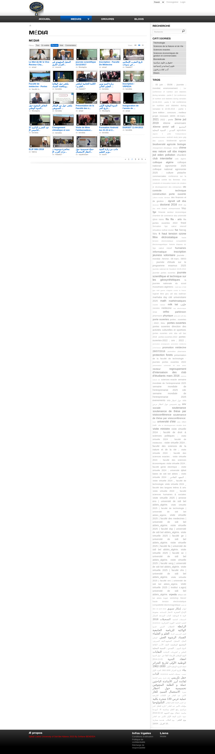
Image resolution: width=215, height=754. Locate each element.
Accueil (44, 19)
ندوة (184, 716)
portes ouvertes (176, 322)
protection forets (163, 354)
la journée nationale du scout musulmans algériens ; (169, 283)
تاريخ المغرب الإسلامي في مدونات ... (133, 63)
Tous (37, 45)
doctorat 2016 (168, 204)
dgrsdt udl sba (177, 201)
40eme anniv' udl (163, 126)
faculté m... (36, 89)
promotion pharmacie (177, 351)
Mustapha (83, 67)
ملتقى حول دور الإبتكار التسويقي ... (62, 106)
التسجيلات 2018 (162, 619)
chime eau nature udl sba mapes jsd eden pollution (169, 151)
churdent (181, 155)
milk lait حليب (177, 304)
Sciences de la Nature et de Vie (168, 46)
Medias (76, 19)
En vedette (45, 45)
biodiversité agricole (164, 144)
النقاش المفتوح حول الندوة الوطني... (38, 106)
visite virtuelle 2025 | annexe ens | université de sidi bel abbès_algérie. (169, 501)
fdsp (184, 208)
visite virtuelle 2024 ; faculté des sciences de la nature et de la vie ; (169, 446)
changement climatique (162, 148)
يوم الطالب (170, 720)
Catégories (162, 38)
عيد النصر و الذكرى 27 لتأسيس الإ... (39, 128)
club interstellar (162, 158)
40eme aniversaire (174, 123)
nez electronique (179, 308)
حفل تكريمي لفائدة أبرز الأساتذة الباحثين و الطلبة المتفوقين (169, 681)
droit (180, 205)
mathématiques (177, 300)
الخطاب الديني (167, 626)
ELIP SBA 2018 (36, 149)
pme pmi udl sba (180, 316)
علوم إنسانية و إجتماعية (164, 66)
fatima (34, 152)
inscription (180, 251)
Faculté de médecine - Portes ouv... (38, 86)
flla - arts (176, 219)
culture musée (158, 197)
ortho (166, 311)
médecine (166, 308)
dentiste (167, 197)
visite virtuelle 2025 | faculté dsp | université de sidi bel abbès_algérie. (169, 529)
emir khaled (162, 208)
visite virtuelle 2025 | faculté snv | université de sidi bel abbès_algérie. (169, 580)
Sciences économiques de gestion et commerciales (165, 54)
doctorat (156, 205)
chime (175, 148)
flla (167, 219)
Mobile (163, 736)
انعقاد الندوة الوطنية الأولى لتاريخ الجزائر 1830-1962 (169, 662)
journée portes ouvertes (164, 273)
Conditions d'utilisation (142, 736)
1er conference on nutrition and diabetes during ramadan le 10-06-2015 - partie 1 (169, 105)
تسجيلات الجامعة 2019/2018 (170, 674)
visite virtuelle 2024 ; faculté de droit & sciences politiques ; (169, 432)
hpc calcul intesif (162, 248)
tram (154, 422)
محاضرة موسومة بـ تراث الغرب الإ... (60, 150)
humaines (180, 248)
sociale (157, 407)
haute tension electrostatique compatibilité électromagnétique (169, 241)
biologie (181, 144)
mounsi (58, 67)
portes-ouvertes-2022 (167, 337)
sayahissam (83, 154)
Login (183, 2)
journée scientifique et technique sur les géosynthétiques (169, 276)
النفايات (157, 651)
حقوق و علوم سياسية (163, 62)
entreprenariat (174, 208)
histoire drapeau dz (177, 244)
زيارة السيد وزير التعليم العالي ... (106, 85)
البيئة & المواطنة (179, 616)
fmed (183, 223)
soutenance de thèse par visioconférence (169, 413)
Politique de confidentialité (138, 740)
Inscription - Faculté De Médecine (109, 63)
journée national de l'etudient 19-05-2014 (169, 269)
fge (154, 212)
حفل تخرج (166, 678)
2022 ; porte (166, 119)
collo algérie (180, 159)
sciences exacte (169, 379)
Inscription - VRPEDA (129, 85)
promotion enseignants (161, 344)
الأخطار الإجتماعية (166, 612)
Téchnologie (159, 43)
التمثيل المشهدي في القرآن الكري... (61, 63)
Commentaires (70, 45)
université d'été (166, 421)
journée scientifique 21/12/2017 (86, 63)
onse (155, 312)
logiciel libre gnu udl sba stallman (169, 294)
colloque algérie (163, 162)
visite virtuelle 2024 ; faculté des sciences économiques (169, 460)
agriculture (181, 130)
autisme (161, 141)
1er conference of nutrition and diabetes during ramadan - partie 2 (169, 91)
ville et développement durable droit (172, 425)
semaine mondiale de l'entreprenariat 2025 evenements (169, 397)
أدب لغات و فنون (160, 69)
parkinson (180, 311)
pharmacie (157, 316)
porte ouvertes (161, 319)
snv (184, 404)
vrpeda (173, 594)
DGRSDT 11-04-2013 (133, 127)
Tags (156, 79)
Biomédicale (159, 59)
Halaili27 (129, 67)
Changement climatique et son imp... (61, 130)
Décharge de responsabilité (138, 746)
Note (61, 45)
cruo (184, 180)
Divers (156, 73)
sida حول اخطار (174, 400)
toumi (104, 154)
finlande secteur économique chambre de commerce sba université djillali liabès (169, 216)
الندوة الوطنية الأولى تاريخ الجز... (108, 106)
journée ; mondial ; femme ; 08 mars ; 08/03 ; (169, 258)
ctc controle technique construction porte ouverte (169, 190)
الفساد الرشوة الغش (173, 637)
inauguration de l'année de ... (131, 106)
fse (176, 229)
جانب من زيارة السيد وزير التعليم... (108, 150)
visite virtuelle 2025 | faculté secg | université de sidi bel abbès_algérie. (169, 563)
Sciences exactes (161, 49)
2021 (156, 119)
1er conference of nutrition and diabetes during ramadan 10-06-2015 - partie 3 (169, 98)
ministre (156, 308)
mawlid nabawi (159, 305)
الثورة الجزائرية (167, 623)
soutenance (179, 407)
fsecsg (182, 230)
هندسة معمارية (158, 720)
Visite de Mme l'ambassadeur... (84, 128)
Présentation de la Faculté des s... (85, 106)
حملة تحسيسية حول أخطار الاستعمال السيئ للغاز (169, 688)
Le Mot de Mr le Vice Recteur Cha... (39, 63)
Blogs (139, 19)
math (163, 300)
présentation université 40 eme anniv (169, 365)
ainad (34, 67)
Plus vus (54, 45)
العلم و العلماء (161, 633)
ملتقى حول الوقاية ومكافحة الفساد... (60, 85)
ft (159, 233)
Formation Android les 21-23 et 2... (108, 128)
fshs (155, 233)
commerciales (159, 176)
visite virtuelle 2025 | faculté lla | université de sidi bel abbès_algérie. (169, 546)
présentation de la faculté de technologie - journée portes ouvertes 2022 (169, 358)
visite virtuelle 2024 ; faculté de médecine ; (169, 439)
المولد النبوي (181, 648)
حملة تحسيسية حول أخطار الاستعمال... (85, 150)
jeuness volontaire (164, 255)
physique (168, 315)
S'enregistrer (172, 2)
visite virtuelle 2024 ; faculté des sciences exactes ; (169, 453)
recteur (157, 368)
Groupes (107, 19)
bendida (58, 89)
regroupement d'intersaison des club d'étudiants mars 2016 (169, 372)
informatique (160, 251)
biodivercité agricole (176, 141)
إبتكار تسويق (174, 608)
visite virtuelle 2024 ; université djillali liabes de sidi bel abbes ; (169, 470)
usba (178, 422)
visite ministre (161, 428)
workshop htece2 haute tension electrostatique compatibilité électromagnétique (169, 601)
